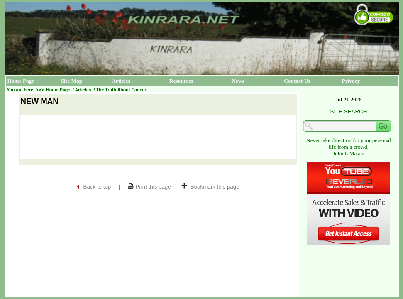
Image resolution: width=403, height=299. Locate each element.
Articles (121, 81)
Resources (181, 81)
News (238, 81)
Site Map (71, 81)
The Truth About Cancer (121, 89)
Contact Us (297, 81)
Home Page (20, 81)
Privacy (351, 81)
